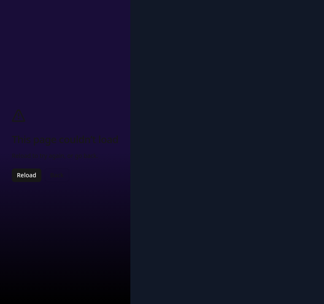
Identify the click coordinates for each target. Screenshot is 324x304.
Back (57, 175)
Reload (26, 175)
